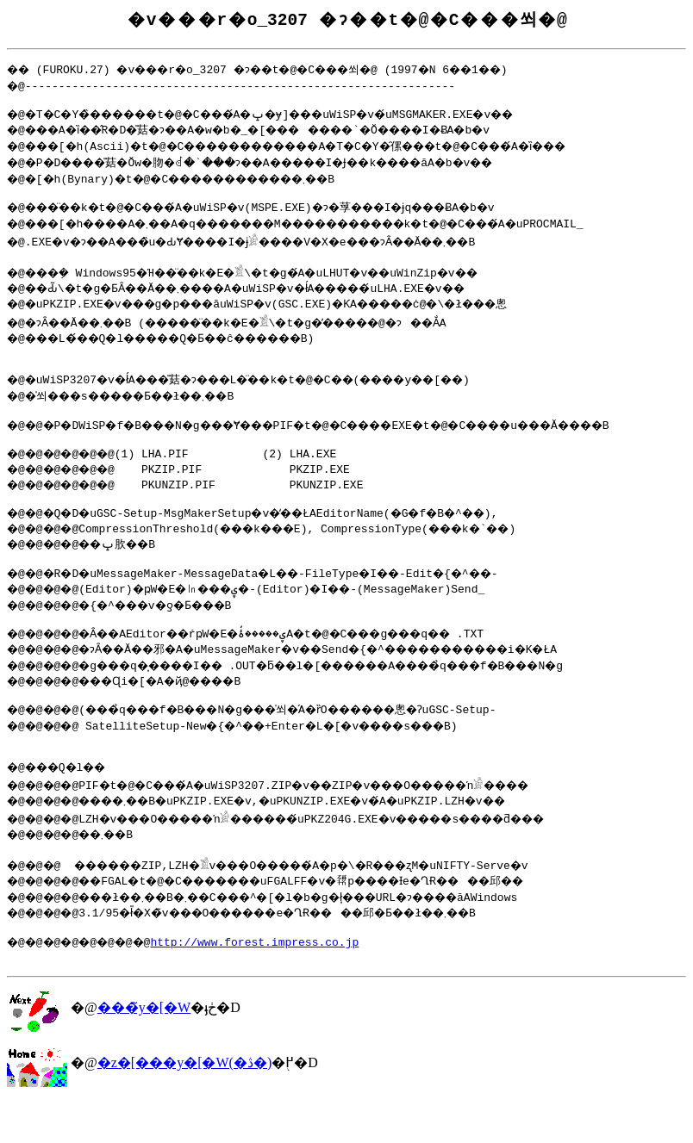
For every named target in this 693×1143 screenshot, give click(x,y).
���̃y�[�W (143, 1048)
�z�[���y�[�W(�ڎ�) (184, 1103)
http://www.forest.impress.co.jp (272, 980)
